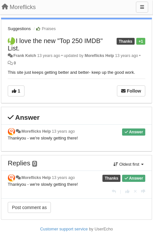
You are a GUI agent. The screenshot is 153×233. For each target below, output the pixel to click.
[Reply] (114, 191)
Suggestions (19, 28)
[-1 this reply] (143, 191)
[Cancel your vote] (135, 191)
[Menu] (142, 7)
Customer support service (64, 229)
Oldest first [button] (128, 164)
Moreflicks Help (99, 55)
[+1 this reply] (127, 191)
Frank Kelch (24, 55)
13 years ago (63, 131)
